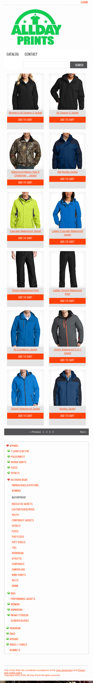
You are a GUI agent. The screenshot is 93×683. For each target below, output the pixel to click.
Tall (14, 547)
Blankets (15, 650)
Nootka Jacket (67, 408)
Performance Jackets (23, 598)
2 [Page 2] (46, 432)
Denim (15, 585)
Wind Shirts (19, 575)
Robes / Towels (18, 644)
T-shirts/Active (20, 451)
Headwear (15, 628)
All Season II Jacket (67, 112)
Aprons (14, 639)
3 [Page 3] (49, 432)
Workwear (18, 553)
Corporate (18, 564)
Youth (15, 515)
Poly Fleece (18, 536)
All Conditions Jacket (25, 349)
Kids (13, 593)
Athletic (17, 558)
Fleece (14, 467)
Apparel (14, 445)
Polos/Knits (18, 456)
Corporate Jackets (23, 520)
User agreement (64, 670)
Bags (12, 633)
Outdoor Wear (19, 479)
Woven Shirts (19, 462)
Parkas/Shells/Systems (25, 485)
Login (84, 2)
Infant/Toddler (19, 615)
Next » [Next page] (83, 432)
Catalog (13, 54)
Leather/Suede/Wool (23, 509)
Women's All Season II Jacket (25, 112)
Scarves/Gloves (20, 620)
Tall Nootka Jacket (67, 171)
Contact (31, 54)
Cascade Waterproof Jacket (25, 231)
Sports (15, 473)
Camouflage (18, 569)
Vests (15, 580)
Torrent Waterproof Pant (25, 290)
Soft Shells (18, 542)
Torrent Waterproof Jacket (25, 408)
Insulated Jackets (22, 504)
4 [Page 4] (53, 432)
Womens (16, 490)
